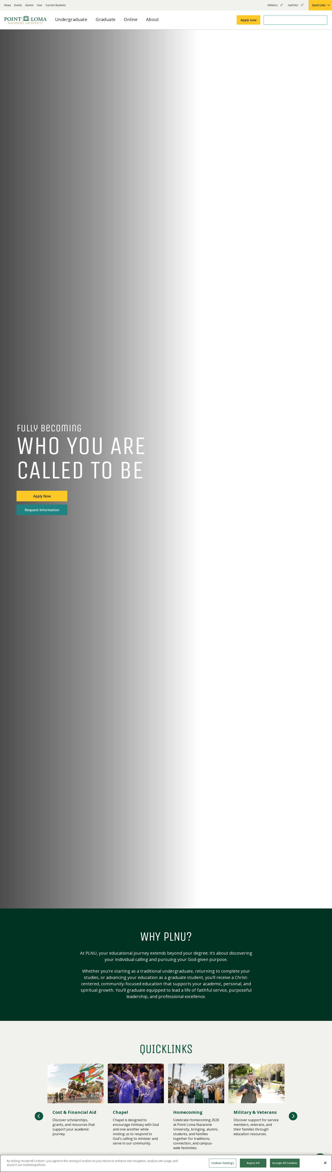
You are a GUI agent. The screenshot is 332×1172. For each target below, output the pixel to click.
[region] (166, 1163)
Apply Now (42, 496)
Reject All (253, 1163)
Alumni (29, 5)
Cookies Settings (222, 1163)
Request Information (42, 510)
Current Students (56, 5)
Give (39, 5)
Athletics (275, 6)
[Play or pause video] (311, 898)
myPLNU (295, 6)
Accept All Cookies (284, 1163)
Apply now (248, 20)
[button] (39, 1116)
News (7, 5)
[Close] (325, 1162)
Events (18, 5)
